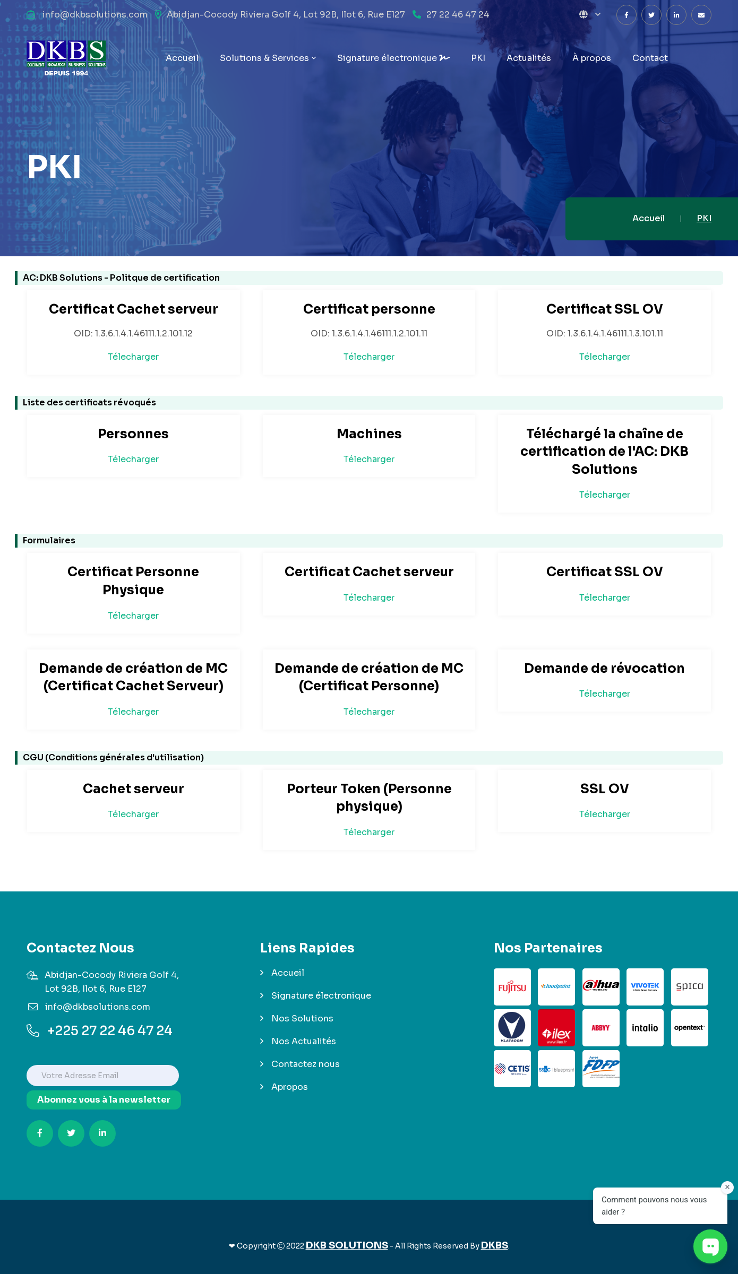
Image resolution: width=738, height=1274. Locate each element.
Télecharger (133, 356)
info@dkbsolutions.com (95, 14)
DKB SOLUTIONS (347, 1245)
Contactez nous (305, 1064)
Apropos (289, 1086)
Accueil (182, 58)
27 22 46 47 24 (458, 14)
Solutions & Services (264, 58)
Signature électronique (393, 58)
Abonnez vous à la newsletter (103, 1099)
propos (591, 58)
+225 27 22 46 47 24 (100, 1031)
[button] (589, 14)
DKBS (494, 1245)
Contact (650, 58)
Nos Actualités (303, 1041)
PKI (478, 58)
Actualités (529, 58)
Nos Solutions (302, 1018)
